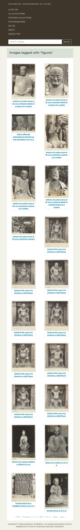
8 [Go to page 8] (47, 517)
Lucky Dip (13, 10)
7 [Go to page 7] (44, 517)
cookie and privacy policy (60, 524)
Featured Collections (19, 18)
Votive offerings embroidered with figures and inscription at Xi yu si (23, 136)
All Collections (16, 14)
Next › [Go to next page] (56, 517)
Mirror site (21, 527)
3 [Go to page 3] (36, 517)
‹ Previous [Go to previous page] (26, 517)
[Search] (35, 41)
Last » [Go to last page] (62, 517)
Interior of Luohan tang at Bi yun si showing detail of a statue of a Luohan (23, 103)
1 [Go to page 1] (32, 517)
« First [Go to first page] (17, 517)
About (11, 30)
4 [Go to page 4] (38, 517)
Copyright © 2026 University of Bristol (25, 524)
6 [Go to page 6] (42, 517)
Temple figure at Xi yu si (57, 511)
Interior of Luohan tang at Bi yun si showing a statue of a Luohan (56, 154)
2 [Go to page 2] (34, 517)
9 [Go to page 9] (49, 517)
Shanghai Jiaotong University (50, 527)
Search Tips (14, 34)
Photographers (16, 22)
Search (66, 42)
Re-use (11, 26)
